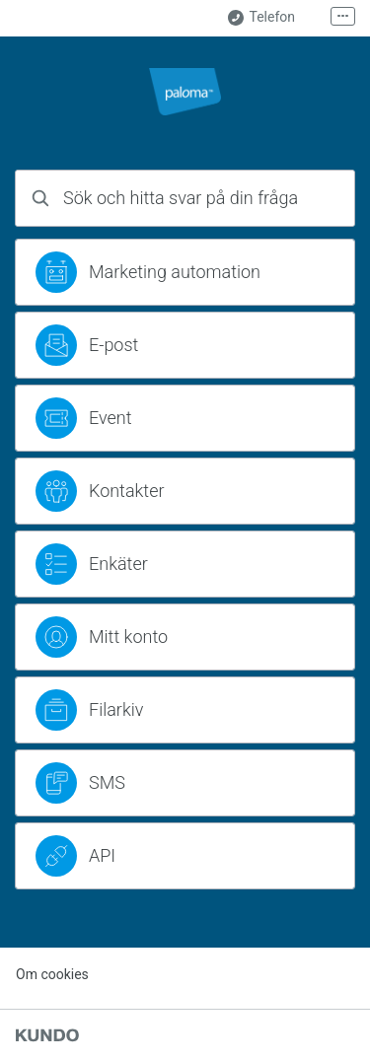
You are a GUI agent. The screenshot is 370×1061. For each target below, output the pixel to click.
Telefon (261, 17)
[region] (185, 272)
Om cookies (52, 974)
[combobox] (185, 198)
